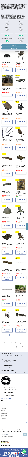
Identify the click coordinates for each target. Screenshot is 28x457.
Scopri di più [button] (14, 45)
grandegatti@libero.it (9, 395)
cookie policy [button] (20, 8)
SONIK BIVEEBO (5, 217)
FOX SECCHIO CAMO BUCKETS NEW (20, 322)
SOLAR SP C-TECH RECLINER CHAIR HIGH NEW (20, 62)
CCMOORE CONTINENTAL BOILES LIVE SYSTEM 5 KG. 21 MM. (20, 193)
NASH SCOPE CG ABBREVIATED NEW (6, 296)
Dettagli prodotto (7, 95)
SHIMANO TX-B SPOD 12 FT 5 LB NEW (20, 270)
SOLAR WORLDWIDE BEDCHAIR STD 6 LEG (20, 87)
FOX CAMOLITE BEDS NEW (7, 166)
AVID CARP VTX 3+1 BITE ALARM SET (7, 61)
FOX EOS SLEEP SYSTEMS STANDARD (7, 270)
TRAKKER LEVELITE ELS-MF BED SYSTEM (7, 192)
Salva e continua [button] (14, 48)
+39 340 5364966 (7, 361)
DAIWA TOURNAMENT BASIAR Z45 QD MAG (7, 323)
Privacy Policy (4, 417)
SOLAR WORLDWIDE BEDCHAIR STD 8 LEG (7, 114)
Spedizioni (3, 410)
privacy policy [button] (14, 5)
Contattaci (3, 418)
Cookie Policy (4, 415)
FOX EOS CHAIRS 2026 (19, 244)
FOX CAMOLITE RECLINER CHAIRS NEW (19, 140)
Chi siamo (3, 408)
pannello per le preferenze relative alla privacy (17, 18)
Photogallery (4, 413)
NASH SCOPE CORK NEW (20, 296)
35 (16, 334)
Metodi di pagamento (6, 412)
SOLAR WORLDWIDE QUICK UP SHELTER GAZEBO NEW (7, 88)
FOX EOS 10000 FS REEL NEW (19, 114)
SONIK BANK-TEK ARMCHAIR (19, 218)
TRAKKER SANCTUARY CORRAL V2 (7, 245)
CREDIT (17, 450)
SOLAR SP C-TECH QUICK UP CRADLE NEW (20, 166)
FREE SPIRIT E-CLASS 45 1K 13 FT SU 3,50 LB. (7, 140)
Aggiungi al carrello (8, 70)
